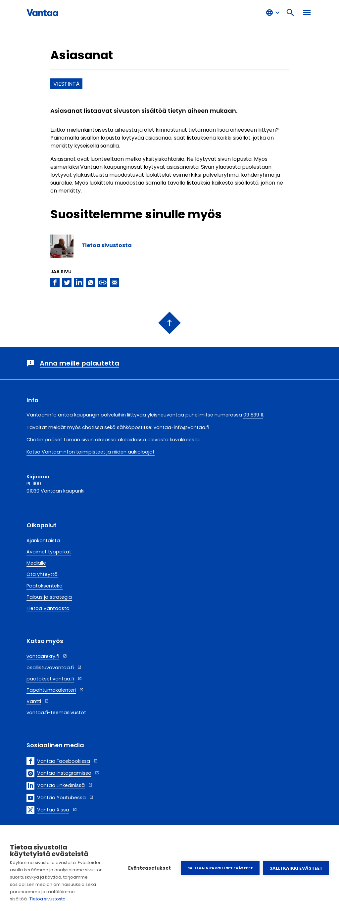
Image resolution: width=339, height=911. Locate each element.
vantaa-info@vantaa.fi (181, 427)
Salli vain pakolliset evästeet (220, 868)
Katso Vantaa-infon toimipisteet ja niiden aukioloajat (90, 452)
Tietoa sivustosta (47, 899)
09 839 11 (253, 415)
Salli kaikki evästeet (295, 868)
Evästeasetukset (149, 868)
